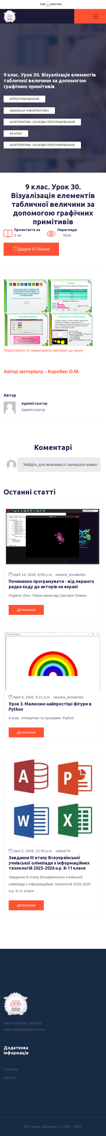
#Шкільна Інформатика (29, 110)
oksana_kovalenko (71, 574)
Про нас (10, 1077)
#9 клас (16, 133)
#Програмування (24, 99)
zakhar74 (63, 851)
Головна (10, 1069)
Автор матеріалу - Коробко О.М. (42, 371)
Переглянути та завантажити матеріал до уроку (43, 350)
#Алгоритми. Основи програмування (42, 122)
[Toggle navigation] (95, 16)
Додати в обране (31, 249)
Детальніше (26, 610)
